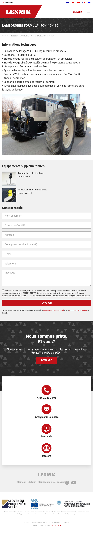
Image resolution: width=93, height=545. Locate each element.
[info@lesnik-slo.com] (46, 409)
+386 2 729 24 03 (46, 397)
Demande (46, 436)
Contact (21, 482)
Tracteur (14, 36)
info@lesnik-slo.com (47, 416)
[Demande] (46, 429)
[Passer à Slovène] (67, 2)
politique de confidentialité (53, 310)
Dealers (46, 455)
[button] (88, 12)
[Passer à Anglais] (73, 2)
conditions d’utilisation (78, 310)
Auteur (32, 482)
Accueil (5, 36)
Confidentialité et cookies (51, 482)
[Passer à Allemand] (78, 2)
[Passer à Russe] (89, 2)
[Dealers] (46, 448)
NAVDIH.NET (56, 525)
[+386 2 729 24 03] (46, 390)
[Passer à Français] (83, 2)
